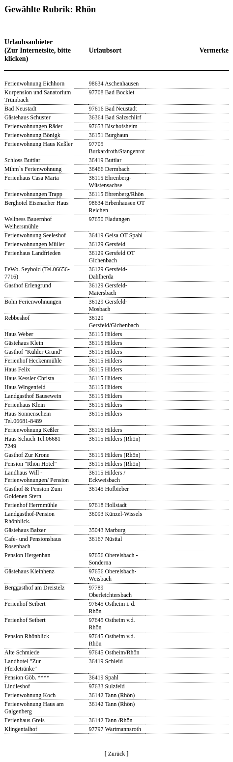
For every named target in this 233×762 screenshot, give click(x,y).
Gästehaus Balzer (25, 530)
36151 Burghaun (108, 135)
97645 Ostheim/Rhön (114, 652)
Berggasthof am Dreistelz (34, 587)
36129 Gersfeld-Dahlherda (108, 273)
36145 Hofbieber (109, 488)
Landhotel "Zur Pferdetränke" (22, 665)
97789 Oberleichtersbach (110, 591)
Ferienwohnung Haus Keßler (38, 144)
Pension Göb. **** (27, 677)
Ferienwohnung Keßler (31, 429)
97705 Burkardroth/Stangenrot (117, 148)
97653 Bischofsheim (113, 126)
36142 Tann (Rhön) (112, 695)
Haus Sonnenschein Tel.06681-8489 (27, 417)
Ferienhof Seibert (25, 603)
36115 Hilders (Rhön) (115, 438)
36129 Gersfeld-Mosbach (108, 305)
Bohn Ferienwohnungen (32, 301)
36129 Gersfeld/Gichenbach (114, 321)
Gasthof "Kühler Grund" (33, 351)
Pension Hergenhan (27, 555)
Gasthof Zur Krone (26, 455)
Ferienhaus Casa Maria (31, 177)
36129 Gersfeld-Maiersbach (108, 289)
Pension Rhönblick (26, 636)
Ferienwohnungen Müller (34, 244)
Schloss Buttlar (22, 160)
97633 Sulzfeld (107, 686)
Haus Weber (18, 334)
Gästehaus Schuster (27, 117)
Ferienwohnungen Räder (33, 126)
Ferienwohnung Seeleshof (35, 235)
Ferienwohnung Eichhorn (34, 83)
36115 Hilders (105, 334)
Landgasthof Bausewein (32, 396)
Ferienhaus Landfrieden (32, 253)
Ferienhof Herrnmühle (31, 505)
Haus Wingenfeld (25, 387)
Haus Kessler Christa (29, 378)
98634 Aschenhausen (114, 83)
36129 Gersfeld (107, 244)
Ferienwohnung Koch (30, 695)
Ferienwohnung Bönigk (32, 135)
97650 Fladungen (109, 219)
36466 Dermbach (109, 169)
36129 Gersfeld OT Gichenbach (112, 257)
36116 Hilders (105, 429)
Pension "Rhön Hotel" (30, 463)
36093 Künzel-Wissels (116, 513)
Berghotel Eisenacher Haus (36, 202)
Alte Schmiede (21, 652)
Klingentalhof (20, 729)
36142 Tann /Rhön (111, 720)
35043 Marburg (107, 530)
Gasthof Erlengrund (27, 285)
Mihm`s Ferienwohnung (32, 169)
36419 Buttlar (105, 160)
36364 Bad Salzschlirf (115, 117)
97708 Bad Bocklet (112, 92)
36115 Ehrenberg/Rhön (116, 194)
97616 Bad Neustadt (113, 108)
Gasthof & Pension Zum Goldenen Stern (33, 492)
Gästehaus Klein (23, 342)
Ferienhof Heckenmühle (32, 360)
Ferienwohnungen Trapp (33, 194)
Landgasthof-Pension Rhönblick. (29, 517)
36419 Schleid (106, 661)
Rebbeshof (16, 317)
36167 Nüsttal (105, 539)
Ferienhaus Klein (24, 404)
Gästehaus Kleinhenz (29, 571)
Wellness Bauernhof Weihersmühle (28, 223)
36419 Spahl (103, 677)
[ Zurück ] (117, 753)
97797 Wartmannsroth (115, 729)
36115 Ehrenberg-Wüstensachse (110, 181)
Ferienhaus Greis (24, 720)
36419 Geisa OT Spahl (116, 235)
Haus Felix (17, 369)
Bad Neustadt (20, 108)
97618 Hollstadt (108, 505)
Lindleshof (17, 686)
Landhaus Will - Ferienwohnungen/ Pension (36, 476)
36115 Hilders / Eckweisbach (107, 476)
